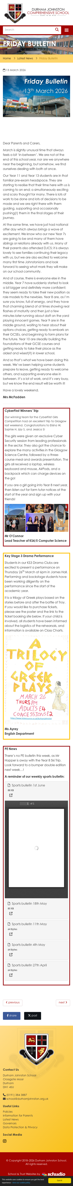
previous (12, 1002)
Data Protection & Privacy (20, 1127)
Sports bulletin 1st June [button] (26, 785)
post (32, 1015)
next (63, 1002)
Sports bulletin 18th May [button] (27, 903)
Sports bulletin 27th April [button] (27, 965)
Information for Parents (18, 1116)
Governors (9, 1123)
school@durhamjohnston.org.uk (27, 1099)
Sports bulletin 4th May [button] (26, 945)
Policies (7, 1112)
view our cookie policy (21, 1183)
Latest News (25, 58)
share (12, 1015)
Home (7, 58)
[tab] (36, 790)
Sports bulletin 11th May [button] (27, 924)
